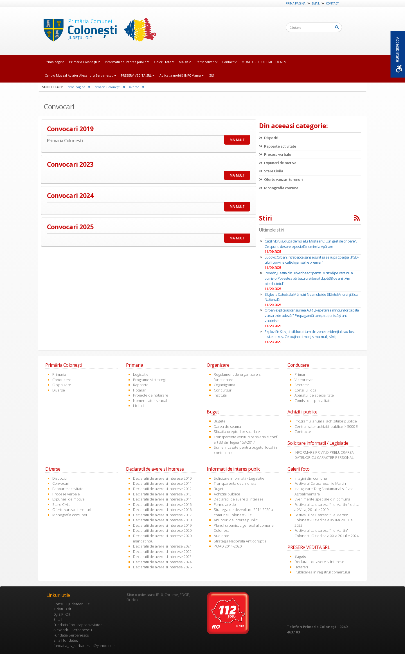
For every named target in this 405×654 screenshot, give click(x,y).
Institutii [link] (220, 395)
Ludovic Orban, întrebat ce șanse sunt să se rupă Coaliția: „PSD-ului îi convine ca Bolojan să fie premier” (311, 260)
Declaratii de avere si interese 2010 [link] (162, 478)
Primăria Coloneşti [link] (84, 62)
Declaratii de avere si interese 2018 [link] (162, 519)
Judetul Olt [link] (62, 608)
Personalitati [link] (206, 62)
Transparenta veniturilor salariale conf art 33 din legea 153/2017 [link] (245, 439)
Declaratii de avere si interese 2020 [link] (162, 530)
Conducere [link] (61, 379)
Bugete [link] (220, 421)
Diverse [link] (136, 87)
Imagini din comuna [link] (310, 478)
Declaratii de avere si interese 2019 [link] (162, 525)
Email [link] (316, 3)
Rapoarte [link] (140, 384)
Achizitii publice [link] (227, 494)
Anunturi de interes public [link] (236, 519)
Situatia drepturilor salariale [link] (237, 431)
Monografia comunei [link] (279, 187)
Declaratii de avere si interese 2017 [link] (162, 514)
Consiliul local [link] (305, 390)
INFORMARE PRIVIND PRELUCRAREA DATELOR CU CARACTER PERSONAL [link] (324, 455)
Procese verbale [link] (275, 154)
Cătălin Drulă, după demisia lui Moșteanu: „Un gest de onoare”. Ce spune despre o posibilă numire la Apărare (310, 244)
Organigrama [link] (224, 384)
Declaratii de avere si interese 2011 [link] (162, 483)
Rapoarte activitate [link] (277, 146)
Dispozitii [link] (269, 137)
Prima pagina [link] (295, 3)
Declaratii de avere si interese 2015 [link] (162, 504)
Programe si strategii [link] (149, 379)
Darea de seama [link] (227, 426)
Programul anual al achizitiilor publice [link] (325, 421)
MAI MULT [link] (237, 139)
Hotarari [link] (140, 390)
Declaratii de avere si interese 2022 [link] (162, 551)
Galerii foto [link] (164, 62)
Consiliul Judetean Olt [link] (71, 603)
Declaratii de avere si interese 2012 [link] (162, 488)
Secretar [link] (301, 384)
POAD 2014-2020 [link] (228, 546)
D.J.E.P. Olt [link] (61, 614)
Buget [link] (218, 488)
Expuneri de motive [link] (277, 162)
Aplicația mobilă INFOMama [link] (181, 75)
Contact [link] (332, 3)
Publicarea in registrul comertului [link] (322, 572)
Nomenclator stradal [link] (150, 400)
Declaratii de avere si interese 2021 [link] (162, 546)
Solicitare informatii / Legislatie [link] (239, 478)
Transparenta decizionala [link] (235, 483)
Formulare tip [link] (225, 504)
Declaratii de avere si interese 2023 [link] (162, 556)
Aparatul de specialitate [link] (314, 395)
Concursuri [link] (223, 390)
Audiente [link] (221, 535)
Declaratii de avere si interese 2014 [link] (162, 499)
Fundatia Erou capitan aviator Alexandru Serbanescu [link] (77, 627)
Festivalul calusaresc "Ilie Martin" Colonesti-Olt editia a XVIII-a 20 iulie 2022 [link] (323, 520)
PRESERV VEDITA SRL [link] (137, 75)
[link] (98, 30)
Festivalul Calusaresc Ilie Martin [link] (320, 483)
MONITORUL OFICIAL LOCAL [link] (264, 62)
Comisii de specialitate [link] (313, 400)
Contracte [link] (302, 431)
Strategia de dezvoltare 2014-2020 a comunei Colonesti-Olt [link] (243, 512)
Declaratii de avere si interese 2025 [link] (162, 567)
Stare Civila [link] (271, 170)
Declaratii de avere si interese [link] (239, 499)
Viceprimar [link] (303, 379)
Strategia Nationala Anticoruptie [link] (240, 541)
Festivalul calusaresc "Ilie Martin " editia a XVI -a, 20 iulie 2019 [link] (326, 507)
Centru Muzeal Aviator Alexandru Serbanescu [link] (80, 75)
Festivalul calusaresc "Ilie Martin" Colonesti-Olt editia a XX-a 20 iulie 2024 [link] (326, 533)
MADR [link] (185, 62)
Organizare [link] (61, 384)
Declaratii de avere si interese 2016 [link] (162, 509)
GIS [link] (211, 75)
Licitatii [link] (139, 405)
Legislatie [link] (140, 374)
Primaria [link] (59, 374)
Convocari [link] (60, 483)
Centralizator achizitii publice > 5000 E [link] (326, 426)
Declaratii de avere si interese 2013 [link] (162, 494)
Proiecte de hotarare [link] (150, 395)
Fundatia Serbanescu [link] (71, 635)
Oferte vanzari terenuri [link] (281, 179)
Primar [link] (299, 374)
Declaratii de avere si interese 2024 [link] (162, 561)
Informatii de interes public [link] (127, 62)
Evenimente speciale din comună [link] (322, 499)
